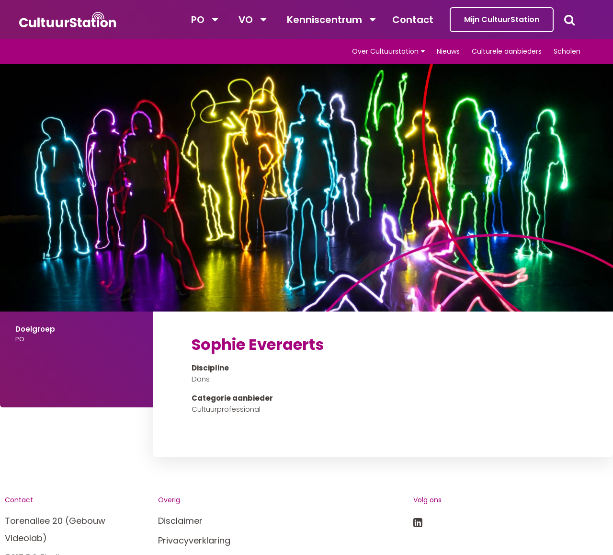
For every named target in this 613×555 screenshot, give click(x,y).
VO (245, 19)
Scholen (567, 51)
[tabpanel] (306, 216)
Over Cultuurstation (385, 51)
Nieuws (448, 51)
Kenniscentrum (324, 19)
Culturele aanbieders (507, 51)
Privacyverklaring (194, 540)
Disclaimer (180, 521)
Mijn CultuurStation (501, 19)
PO (197, 19)
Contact (412, 19)
